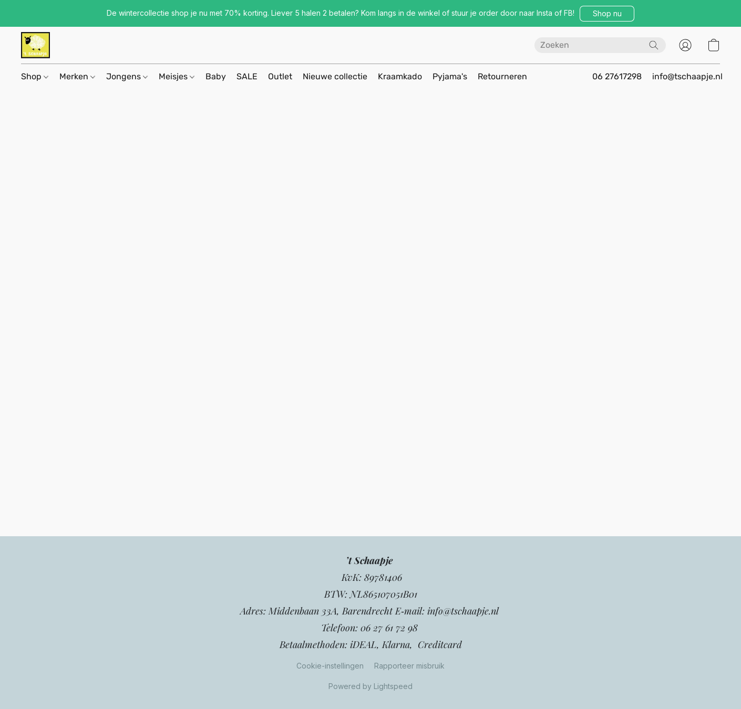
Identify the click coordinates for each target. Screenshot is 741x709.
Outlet (280, 76)
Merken (77, 76)
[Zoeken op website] (654, 45)
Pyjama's (450, 76)
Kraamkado (400, 76)
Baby (215, 76)
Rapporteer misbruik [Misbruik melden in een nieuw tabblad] (409, 665)
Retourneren (502, 76)
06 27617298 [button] (617, 76)
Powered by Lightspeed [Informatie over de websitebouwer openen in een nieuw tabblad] (370, 686)
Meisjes (176, 76)
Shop (34, 76)
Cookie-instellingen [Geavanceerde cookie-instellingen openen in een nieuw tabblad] (330, 665)
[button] (607, 14)
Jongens (127, 76)
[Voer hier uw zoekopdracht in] (600, 45)
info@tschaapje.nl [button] (687, 76)
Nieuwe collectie (335, 76)
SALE (247, 76)
